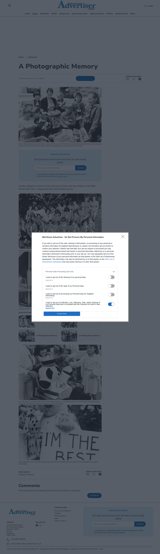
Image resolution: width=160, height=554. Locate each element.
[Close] (123, 237)
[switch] (111, 277)
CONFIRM (62, 314)
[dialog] (80, 277)
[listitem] (80, 271)
